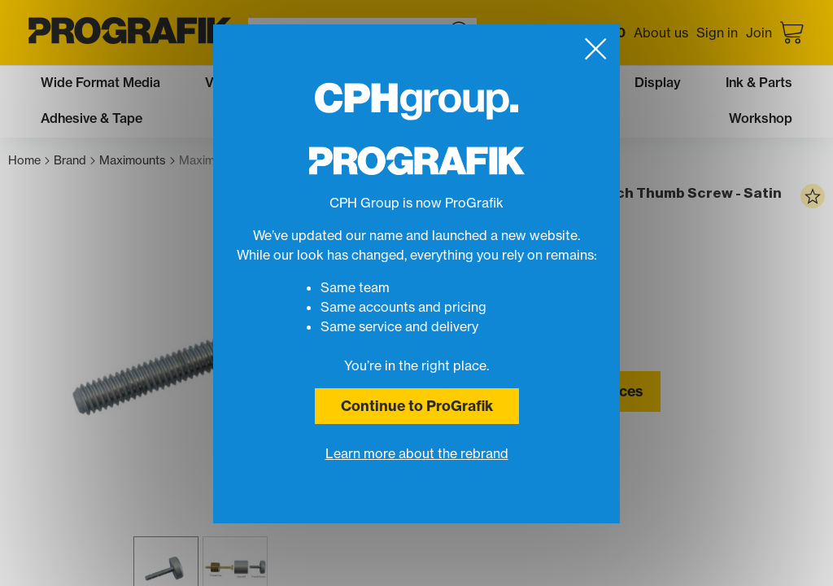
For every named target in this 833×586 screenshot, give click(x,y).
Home (29, 161)
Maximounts (137, 161)
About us (661, 32)
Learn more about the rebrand (416, 453)
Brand (74, 161)
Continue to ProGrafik (417, 405)
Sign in (717, 32)
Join (759, 32)
